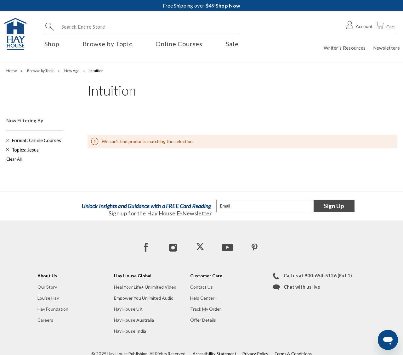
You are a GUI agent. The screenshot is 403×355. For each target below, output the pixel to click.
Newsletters (386, 48)
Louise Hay (48, 298)
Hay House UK (128, 309)
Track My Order (205, 309)
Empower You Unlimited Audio (143, 298)
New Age (72, 70)
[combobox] (143, 26)
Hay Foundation (52, 309)
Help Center (202, 298)
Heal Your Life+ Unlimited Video (145, 287)
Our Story (47, 287)
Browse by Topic (41, 70)
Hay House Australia (134, 320)
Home (12, 70)
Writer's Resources (345, 48)
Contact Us (201, 287)
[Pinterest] (254, 247)
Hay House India (130, 331)
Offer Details (203, 320)
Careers (45, 320)
